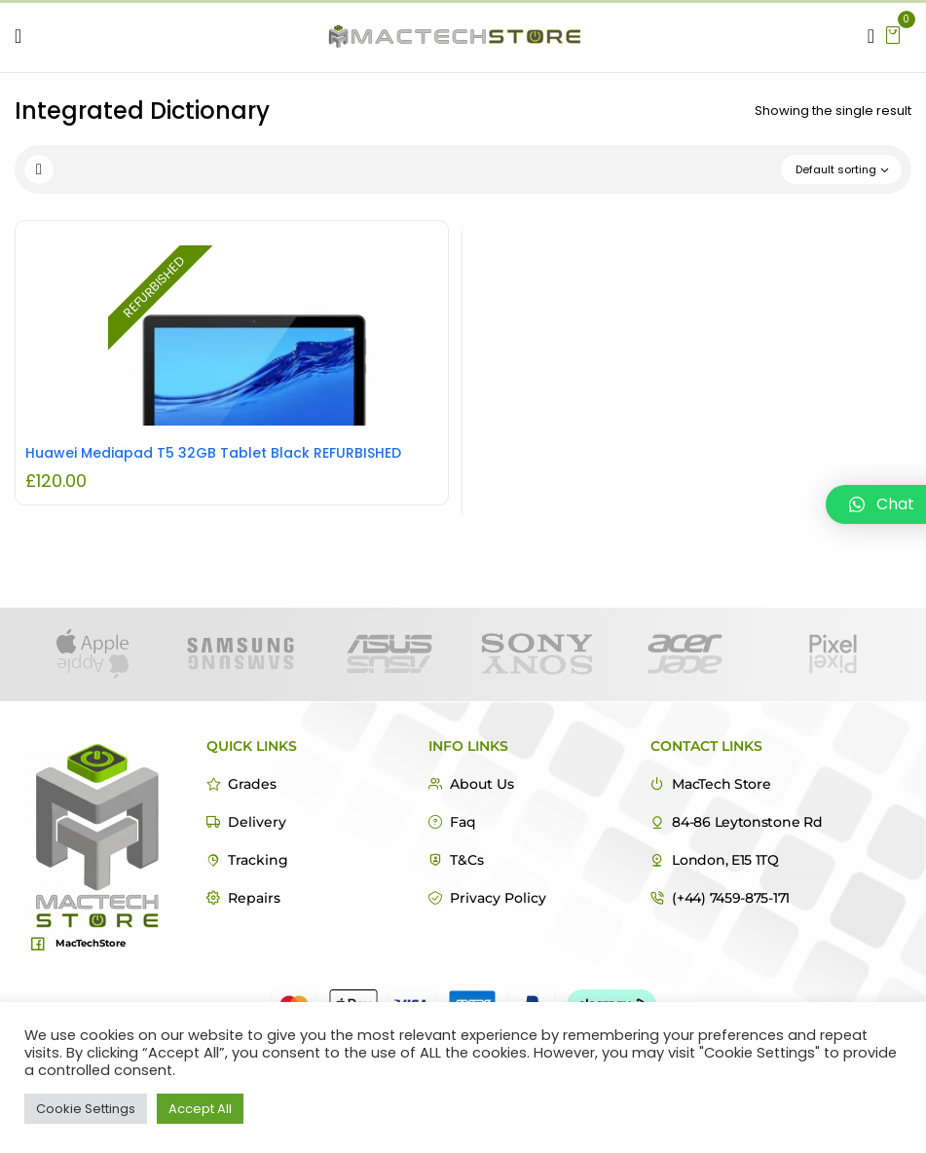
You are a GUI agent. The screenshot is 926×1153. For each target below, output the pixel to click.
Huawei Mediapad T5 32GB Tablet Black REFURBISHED (213, 453)
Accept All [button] (200, 1108)
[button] (893, 33)
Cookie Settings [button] (85, 1108)
